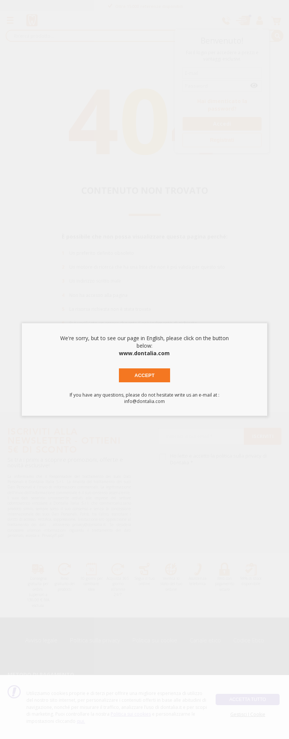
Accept (144, 375)
